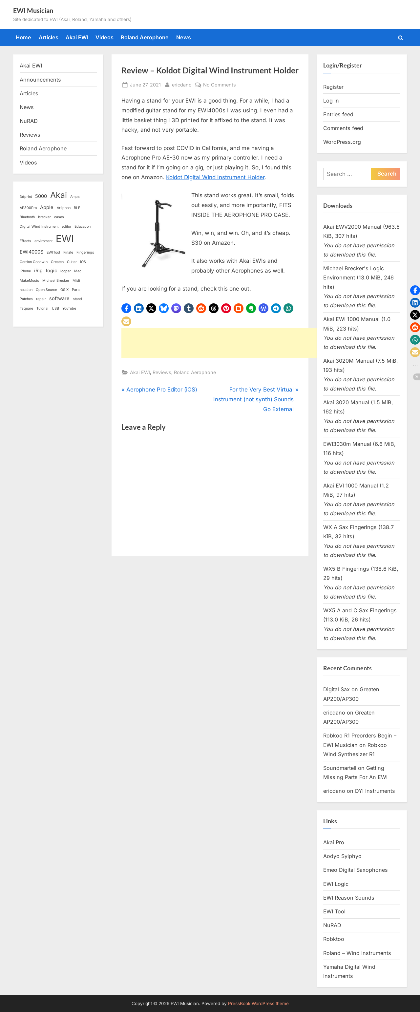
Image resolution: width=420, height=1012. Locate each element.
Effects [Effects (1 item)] (25, 241)
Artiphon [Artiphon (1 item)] (64, 208)
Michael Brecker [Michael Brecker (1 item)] (55, 280)
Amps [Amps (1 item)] (75, 197)
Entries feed (338, 114)
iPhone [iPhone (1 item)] (25, 271)
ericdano (182, 84)
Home (23, 37)
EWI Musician (33, 10)
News (183, 37)
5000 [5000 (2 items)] (41, 196)
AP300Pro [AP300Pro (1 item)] (28, 208)
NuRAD (29, 121)
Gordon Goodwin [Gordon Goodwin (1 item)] (34, 262)
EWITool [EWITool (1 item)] (53, 252)
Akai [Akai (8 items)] (58, 195)
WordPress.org (342, 142)
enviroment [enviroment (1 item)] (43, 241)
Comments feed (343, 128)
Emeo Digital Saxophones (355, 870)
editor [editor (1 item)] (66, 226)
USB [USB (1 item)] (55, 308)
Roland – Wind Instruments (357, 953)
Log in (331, 100)
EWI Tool (334, 911)
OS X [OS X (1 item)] (64, 290)
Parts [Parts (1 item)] (76, 290)
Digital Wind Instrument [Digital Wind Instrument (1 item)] (39, 226)
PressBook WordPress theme (258, 1003)
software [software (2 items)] (59, 298)
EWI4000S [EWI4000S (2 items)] (31, 252)
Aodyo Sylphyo (342, 856)
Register (333, 87)
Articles (48, 37)
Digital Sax (336, 689)
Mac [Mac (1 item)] (77, 271)
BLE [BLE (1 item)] (77, 208)
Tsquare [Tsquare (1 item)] (26, 308)
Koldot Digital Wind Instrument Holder (215, 177)
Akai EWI (77, 37)
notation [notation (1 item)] (26, 290)
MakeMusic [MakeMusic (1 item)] (29, 280)
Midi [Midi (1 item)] (76, 280)
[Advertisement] (240, 343)
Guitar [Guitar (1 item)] (72, 262)
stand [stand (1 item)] (77, 299)
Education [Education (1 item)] (82, 226)
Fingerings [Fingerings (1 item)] (85, 252)
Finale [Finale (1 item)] (68, 252)
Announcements (40, 79)
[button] (126, 308)
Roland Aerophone (145, 37)
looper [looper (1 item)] (65, 271)
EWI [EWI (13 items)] (65, 238)
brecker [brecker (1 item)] (44, 217)
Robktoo (333, 939)
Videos (104, 37)
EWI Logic (335, 884)
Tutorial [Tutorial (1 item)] (42, 308)
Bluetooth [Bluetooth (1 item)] (27, 217)
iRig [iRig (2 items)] (38, 271)
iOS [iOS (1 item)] (83, 262)
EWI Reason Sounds (348, 897)
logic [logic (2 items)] (51, 271)
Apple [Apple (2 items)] (46, 207)
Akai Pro (333, 842)
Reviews (162, 372)
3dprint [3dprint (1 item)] (26, 197)
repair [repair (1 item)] (41, 299)
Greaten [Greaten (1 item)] (57, 262)
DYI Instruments (375, 791)
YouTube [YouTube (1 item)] (69, 308)
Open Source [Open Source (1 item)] (46, 290)
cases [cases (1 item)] (59, 217)
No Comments (219, 85)
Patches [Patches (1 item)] (26, 299)
